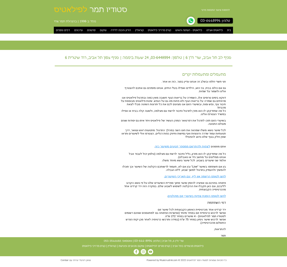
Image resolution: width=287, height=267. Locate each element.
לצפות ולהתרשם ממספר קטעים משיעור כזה (182, 146)
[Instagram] (143, 251)
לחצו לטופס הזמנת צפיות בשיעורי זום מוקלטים (197, 196)
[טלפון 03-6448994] (215, 20)
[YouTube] (150, 251)
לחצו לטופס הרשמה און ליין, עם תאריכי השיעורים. (195, 176)
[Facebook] (136, 251)
